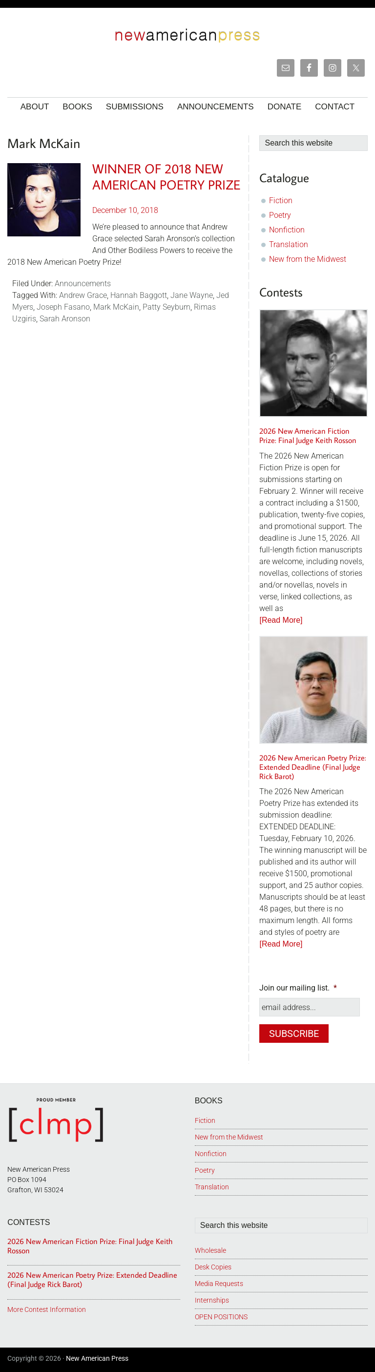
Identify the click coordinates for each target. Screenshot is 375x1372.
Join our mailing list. (298, 987)
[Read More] (280, 620)
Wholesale (210, 1248)
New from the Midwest (307, 259)
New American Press (97, 1356)
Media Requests (219, 1282)
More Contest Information (46, 1307)
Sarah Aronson (65, 318)
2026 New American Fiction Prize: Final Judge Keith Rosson (307, 435)
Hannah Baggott (138, 295)
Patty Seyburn (166, 307)
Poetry (280, 215)
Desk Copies (213, 1265)
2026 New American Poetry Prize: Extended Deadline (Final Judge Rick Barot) (312, 767)
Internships (212, 1298)
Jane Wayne (191, 295)
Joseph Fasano (63, 307)
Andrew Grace (83, 295)
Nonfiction (287, 229)
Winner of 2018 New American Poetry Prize (166, 176)
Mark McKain (116, 307)
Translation (288, 244)
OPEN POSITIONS (221, 1315)
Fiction (280, 200)
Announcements (83, 283)
